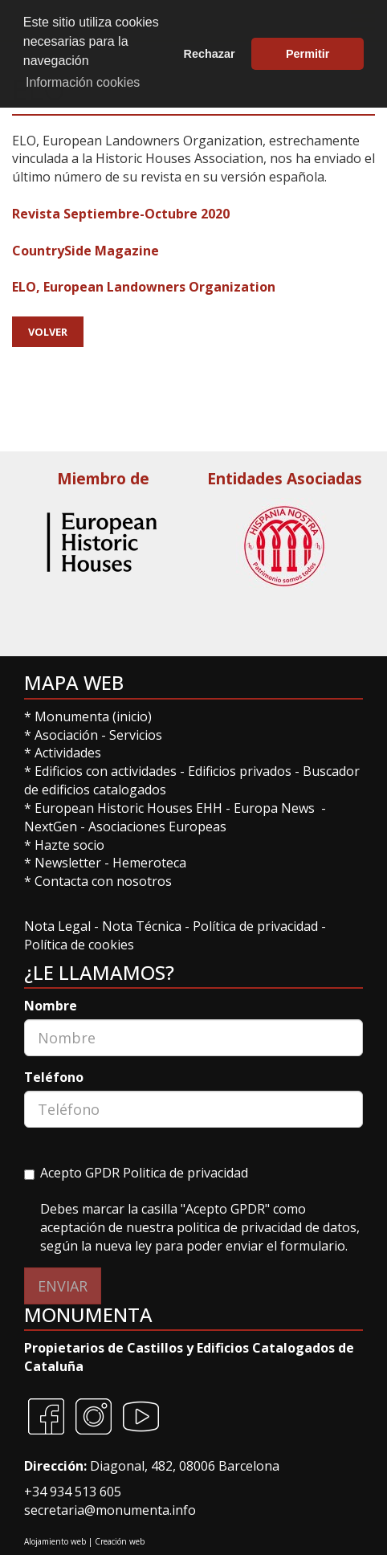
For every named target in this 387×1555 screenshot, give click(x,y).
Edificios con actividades (106, 771)
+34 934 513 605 (72, 1491)
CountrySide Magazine (85, 250)
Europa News (274, 808)
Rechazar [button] (209, 53)
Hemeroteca (149, 862)
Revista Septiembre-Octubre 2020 (121, 213)
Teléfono (54, 1077)
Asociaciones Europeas (157, 826)
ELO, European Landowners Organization (143, 287)
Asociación (68, 735)
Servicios (135, 735)
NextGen (50, 826)
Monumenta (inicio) (95, 716)
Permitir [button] (307, 53)
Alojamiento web (55, 1541)
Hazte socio (69, 845)
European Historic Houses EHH (128, 808)
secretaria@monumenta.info (110, 1510)
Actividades (68, 752)
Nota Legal (59, 926)
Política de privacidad (255, 926)
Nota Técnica (143, 926)
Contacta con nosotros (103, 881)
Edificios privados (239, 771)
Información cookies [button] (83, 82)
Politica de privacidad (185, 1173)
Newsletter (69, 862)
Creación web (120, 1541)
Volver (47, 331)
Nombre (50, 1005)
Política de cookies (79, 944)
